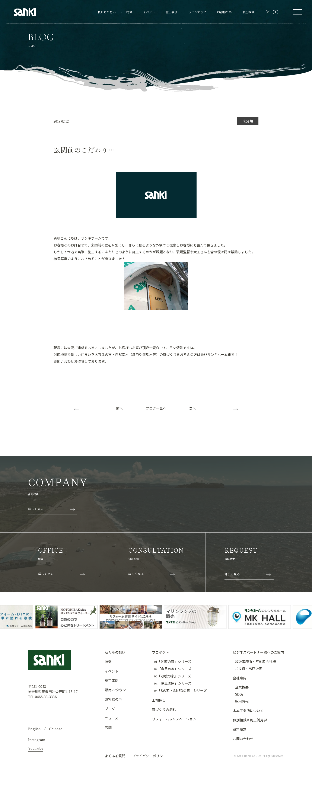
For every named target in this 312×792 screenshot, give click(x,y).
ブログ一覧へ (156, 408)
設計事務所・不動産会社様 (255, 661)
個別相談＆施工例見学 (250, 720)
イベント (149, 12)
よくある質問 (115, 755)
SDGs (239, 694)
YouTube (35, 748)
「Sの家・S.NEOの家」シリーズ (180, 690)
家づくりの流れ (164, 709)
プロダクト (160, 652)
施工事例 (172, 12)
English (34, 728)
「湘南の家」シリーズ (172, 661)
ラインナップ (197, 12)
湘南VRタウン (115, 690)
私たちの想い (107, 12)
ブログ (110, 708)
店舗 (108, 727)
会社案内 (239, 678)
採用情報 (242, 701)
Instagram (36, 739)
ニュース (111, 718)
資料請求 (239, 729)
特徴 (129, 12)
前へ (119, 408)
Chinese (55, 728)
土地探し (159, 700)
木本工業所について (248, 710)
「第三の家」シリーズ (172, 683)
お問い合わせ (243, 739)
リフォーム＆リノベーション (174, 719)
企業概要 (242, 687)
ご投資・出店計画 (248, 668)
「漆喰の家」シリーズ (172, 676)
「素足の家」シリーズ (172, 669)
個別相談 (248, 12)
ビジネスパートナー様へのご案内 (258, 652)
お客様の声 (224, 12)
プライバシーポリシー (149, 755)
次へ (192, 408)
